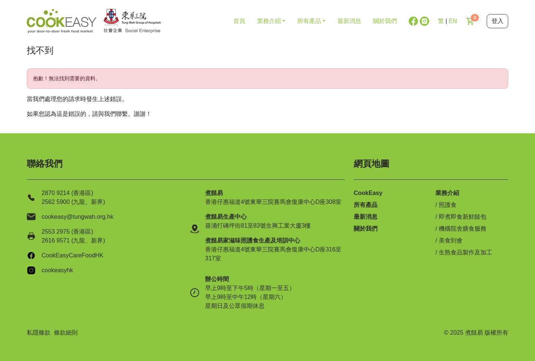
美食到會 (451, 240)
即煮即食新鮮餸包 (462, 217)
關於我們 (385, 21)
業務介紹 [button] (269, 21)
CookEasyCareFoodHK (72, 255)
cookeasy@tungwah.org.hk (77, 217)
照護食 (448, 205)
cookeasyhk (57, 270)
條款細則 (66, 332)
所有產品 (365, 205)
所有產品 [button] (309, 21)
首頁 (239, 21)
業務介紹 (447, 193)
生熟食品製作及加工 (465, 252)
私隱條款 (39, 332)
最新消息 (349, 21)
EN (453, 21)
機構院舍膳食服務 (462, 228)
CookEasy (368, 193)
